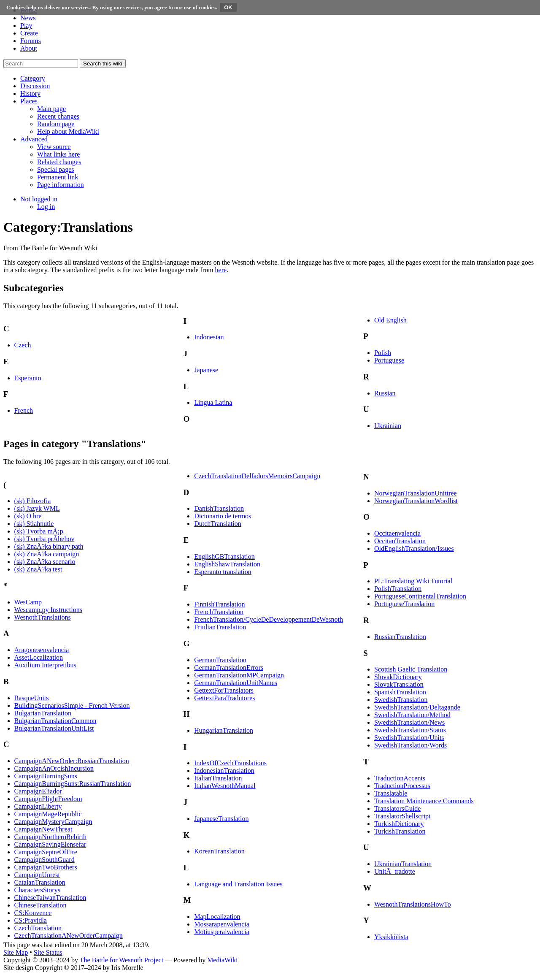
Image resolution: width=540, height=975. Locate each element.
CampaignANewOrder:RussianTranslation (71, 760)
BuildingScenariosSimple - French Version (72, 705)
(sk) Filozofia (32, 500)
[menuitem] (51, 108)
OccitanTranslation (400, 540)
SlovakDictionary (398, 676)
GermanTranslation (220, 660)
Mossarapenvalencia (221, 924)
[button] (32, 78)
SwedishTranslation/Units (409, 737)
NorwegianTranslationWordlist (416, 500)
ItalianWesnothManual (224, 785)
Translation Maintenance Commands (424, 800)
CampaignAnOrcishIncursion (54, 768)
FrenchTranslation (218, 611)
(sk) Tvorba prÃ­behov (44, 538)
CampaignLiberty (38, 806)
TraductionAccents (399, 778)
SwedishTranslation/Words (410, 745)
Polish (382, 352)
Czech (22, 345)
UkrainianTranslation (403, 863)
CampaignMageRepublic (48, 814)
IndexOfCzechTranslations (230, 762)
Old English (390, 320)
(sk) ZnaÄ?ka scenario (45, 561)
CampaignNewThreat (43, 829)
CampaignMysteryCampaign (53, 821)
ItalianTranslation (218, 778)
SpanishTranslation (400, 692)
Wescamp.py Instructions (48, 609)
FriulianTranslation (220, 627)
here (221, 270)
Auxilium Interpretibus (45, 665)
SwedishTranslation (401, 699)
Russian (385, 393)
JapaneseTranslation (221, 818)
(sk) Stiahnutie (34, 523)
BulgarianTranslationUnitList (54, 728)
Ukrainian (387, 425)
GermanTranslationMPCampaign (239, 675)
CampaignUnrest (37, 874)
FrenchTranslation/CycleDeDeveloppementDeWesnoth (268, 619)
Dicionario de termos (222, 516)
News (27, 18)
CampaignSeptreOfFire (45, 852)
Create (29, 33)
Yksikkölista (391, 936)
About (28, 48)
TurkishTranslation (400, 831)
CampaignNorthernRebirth (50, 836)
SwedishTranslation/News (409, 722)
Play (26, 25)
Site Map (15, 952)
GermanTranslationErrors (228, 667)
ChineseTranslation (40, 905)
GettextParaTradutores (224, 697)
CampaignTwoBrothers (45, 867)
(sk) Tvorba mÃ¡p (38, 531)
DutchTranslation (217, 523)
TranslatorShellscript (402, 816)
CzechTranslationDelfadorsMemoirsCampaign (257, 475)
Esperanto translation (222, 571)
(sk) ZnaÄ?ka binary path (49, 546)
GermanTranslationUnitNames (235, 682)
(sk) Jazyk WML (37, 508)
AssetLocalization (38, 657)
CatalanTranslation (39, 882)
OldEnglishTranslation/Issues (414, 548)
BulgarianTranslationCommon (55, 720)
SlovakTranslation (399, 684)
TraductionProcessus (402, 785)
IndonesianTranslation (224, 770)
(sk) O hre (28, 516)
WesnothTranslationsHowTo (412, 904)
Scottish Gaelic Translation (410, 669)
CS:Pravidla (30, 920)
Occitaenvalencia (397, 533)
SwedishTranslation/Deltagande (417, 707)
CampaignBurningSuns (45, 776)
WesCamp (28, 602)
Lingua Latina (213, 402)
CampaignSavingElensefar (50, 844)
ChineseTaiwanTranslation (50, 897)
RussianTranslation (400, 636)
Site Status (48, 952)
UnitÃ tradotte (394, 871)
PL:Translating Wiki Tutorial (413, 581)
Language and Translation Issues (238, 884)
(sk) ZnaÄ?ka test (38, 569)
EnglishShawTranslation (227, 564)
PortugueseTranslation (404, 603)
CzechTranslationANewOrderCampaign (68, 935)
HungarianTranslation (223, 730)
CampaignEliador (38, 791)
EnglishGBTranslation (224, 556)
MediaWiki (222, 960)
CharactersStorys (37, 890)
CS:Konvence (33, 912)
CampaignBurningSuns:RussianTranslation (72, 783)
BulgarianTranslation (42, 713)
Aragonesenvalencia (41, 649)
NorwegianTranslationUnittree (415, 493)
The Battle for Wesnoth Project (121, 960)
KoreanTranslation (219, 851)
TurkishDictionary (399, 823)
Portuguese (389, 360)
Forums (30, 40)
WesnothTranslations (42, 617)
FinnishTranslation (219, 604)
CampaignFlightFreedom (48, 798)
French (23, 410)
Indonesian (209, 337)
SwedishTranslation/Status (410, 730)
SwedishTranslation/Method (412, 714)
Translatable (391, 793)
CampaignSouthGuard (44, 859)
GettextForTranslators (224, 690)
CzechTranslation (38, 928)
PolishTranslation (397, 588)
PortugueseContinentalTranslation (420, 596)
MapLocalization (217, 916)
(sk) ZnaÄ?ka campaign (46, 554)
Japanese (206, 370)
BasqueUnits (31, 697)
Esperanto (27, 378)
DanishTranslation (219, 508)
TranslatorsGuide (397, 808)
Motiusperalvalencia (221, 931)
